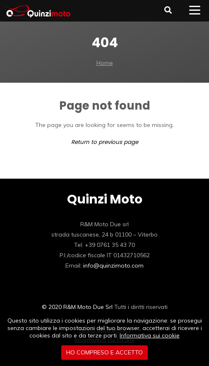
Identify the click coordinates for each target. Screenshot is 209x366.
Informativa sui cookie (150, 335)
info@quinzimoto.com (113, 265)
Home (104, 63)
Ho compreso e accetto (104, 352)
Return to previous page (104, 142)
